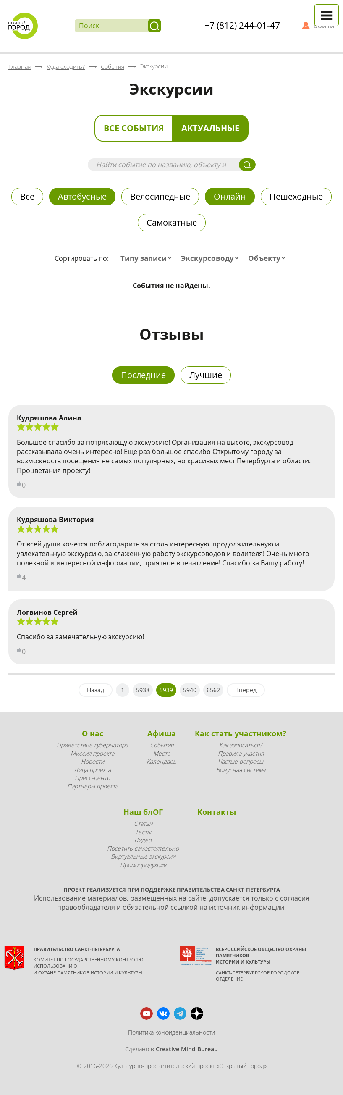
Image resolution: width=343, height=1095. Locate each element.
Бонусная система (240, 770)
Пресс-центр (92, 778)
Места (161, 753)
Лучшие (205, 375)
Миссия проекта (92, 753)
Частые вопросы (240, 761)
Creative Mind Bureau (187, 1049)
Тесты (143, 832)
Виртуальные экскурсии (143, 856)
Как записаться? (240, 745)
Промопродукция (143, 865)
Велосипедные (160, 196)
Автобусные (82, 196)
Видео (143, 840)
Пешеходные (296, 196)
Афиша (161, 733)
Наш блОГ (143, 812)
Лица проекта (92, 770)
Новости (92, 761)
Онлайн (230, 196)
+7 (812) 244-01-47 (242, 25)
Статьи (143, 823)
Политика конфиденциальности (171, 1032)
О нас (92, 733)
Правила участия (241, 753)
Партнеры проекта (92, 786)
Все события (134, 128)
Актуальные (210, 128)
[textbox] (147, 258)
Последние (143, 375)
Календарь (161, 761)
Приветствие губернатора (92, 745)
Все (27, 196)
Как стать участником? (240, 733)
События (161, 745)
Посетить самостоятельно (143, 848)
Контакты (216, 812)
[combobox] (147, 258)
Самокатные (172, 222)
